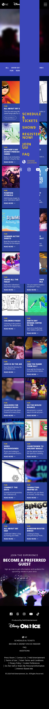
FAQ (24, 647)
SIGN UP (24, 578)
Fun (11, 71)
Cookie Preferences (31, 663)
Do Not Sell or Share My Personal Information (24, 666)
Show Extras (17, 68)
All (7, 68)
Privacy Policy (15, 663)
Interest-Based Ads (24, 669)
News (18, 71)
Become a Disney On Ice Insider (24, 644)
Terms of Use (11, 660)
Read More (10, 118)
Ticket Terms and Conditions (31, 660)
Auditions (24, 650)
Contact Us (21, 658)
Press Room (9, 658)
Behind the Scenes (35, 68)
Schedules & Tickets (24, 640)
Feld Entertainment (36, 658)
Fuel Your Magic (31, 71)
